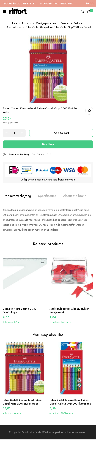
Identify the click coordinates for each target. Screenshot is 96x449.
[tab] (17, 196)
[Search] (82, 11)
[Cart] (89, 11)
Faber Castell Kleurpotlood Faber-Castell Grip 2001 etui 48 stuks (22, 401)
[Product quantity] (14, 133)
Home (14, 23)
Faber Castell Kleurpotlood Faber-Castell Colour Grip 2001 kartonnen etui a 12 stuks (70, 403)
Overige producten (46, 23)
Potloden (78, 23)
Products (26, 23)
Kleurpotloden (14, 27)
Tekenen (65, 23)
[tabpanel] (48, 219)
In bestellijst (89, 111)
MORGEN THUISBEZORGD (41, 3)
